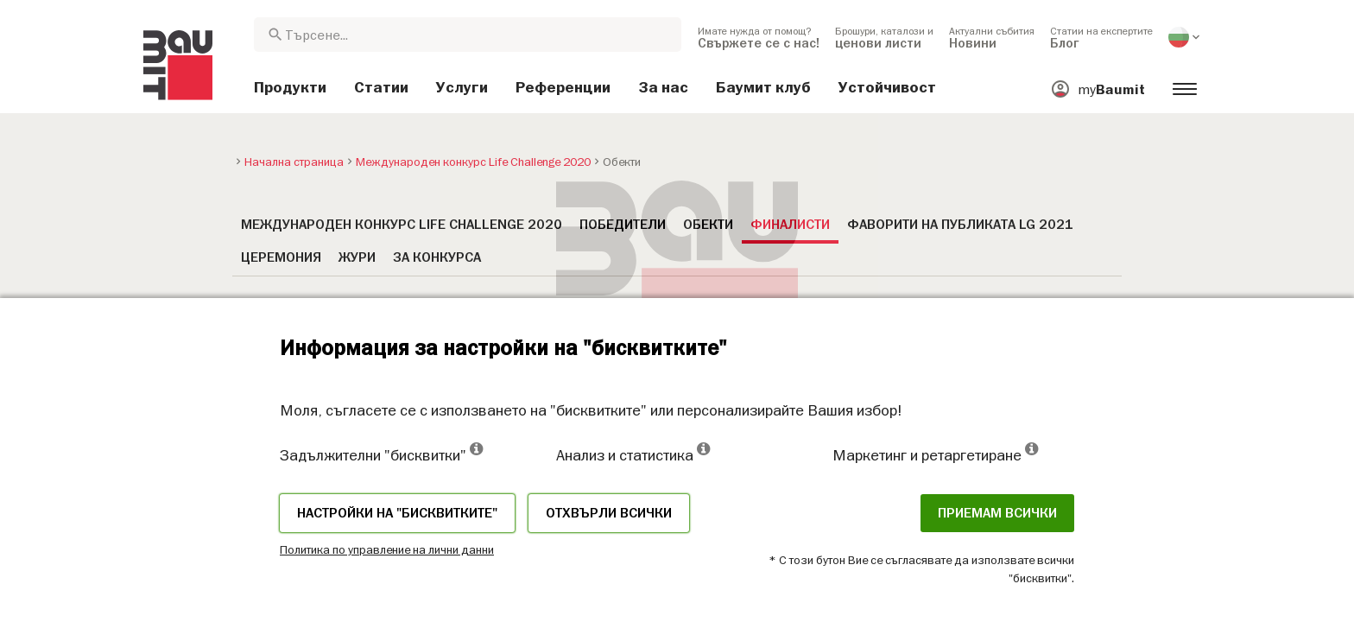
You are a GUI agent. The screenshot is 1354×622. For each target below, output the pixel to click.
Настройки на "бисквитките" (397, 513)
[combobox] (467, 34)
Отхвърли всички (609, 513)
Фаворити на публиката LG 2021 (960, 224)
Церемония (281, 257)
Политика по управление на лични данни (387, 549)
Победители (622, 224)
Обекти (708, 224)
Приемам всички (997, 513)
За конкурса (437, 257)
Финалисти (790, 224)
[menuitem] (758, 37)
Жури (357, 257)
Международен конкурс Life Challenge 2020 (401, 224)
